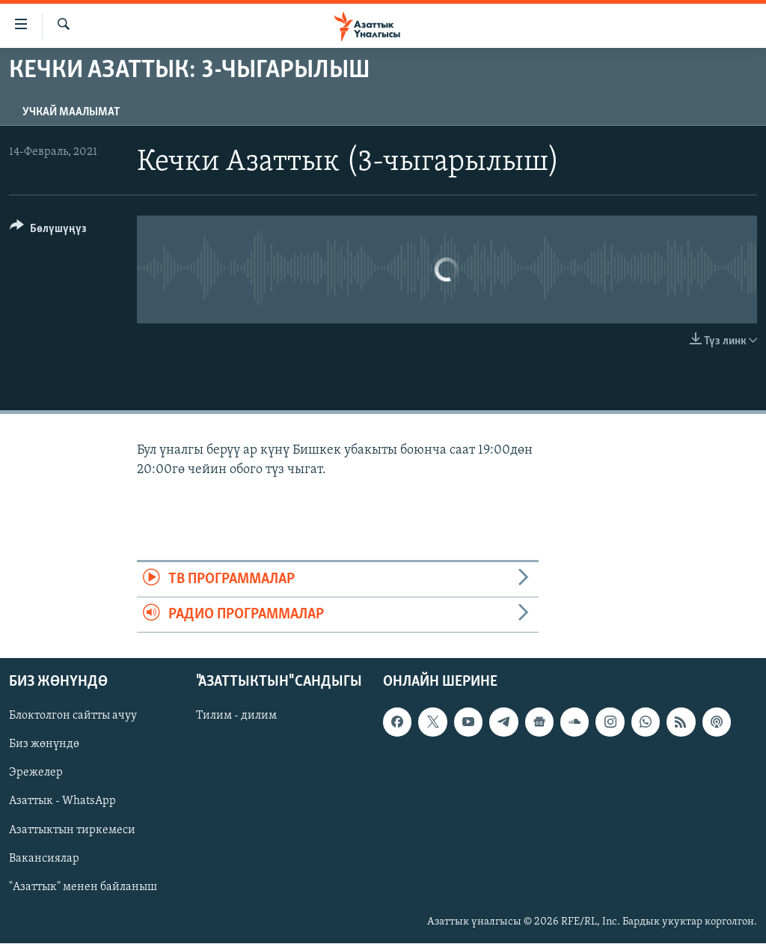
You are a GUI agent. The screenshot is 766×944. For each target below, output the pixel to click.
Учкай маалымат (71, 112)
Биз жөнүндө (44, 745)
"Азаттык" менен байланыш (83, 887)
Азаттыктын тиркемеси (72, 830)
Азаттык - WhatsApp (62, 802)
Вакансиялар (44, 859)
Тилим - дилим (236, 716)
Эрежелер (36, 773)
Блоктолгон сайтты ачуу (73, 716)
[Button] (48, 231)
